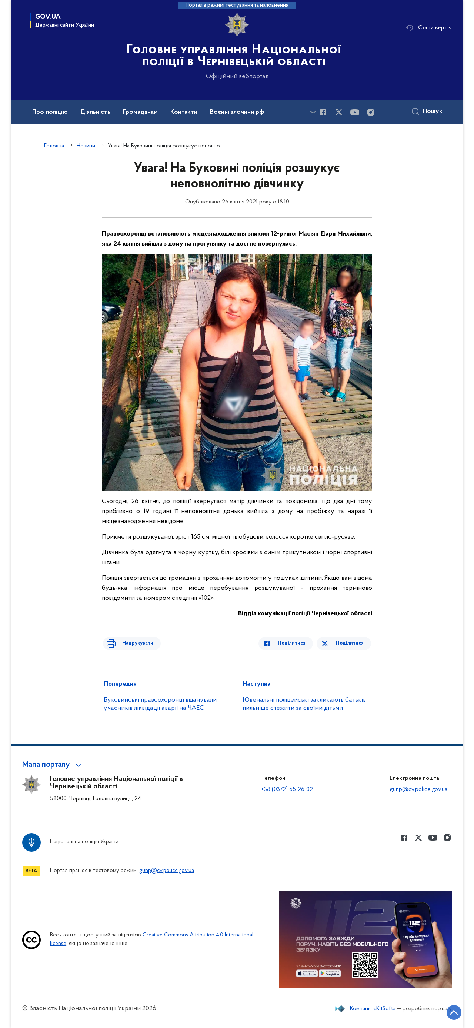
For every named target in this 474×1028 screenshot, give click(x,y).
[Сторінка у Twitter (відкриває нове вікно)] (338, 112)
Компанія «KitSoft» (373, 1009)
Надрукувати (132, 643)
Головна (54, 146)
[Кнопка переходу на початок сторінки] (446, 1011)
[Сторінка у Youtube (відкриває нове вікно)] (354, 112)
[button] (52, 765)
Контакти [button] (183, 112)
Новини (86, 146)
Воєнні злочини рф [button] (237, 112)
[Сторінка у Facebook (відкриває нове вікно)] (322, 112)
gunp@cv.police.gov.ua (418, 789)
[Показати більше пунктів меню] (312, 112)
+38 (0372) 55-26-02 (287, 789)
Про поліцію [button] (50, 112)
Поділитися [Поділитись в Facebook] (297, 643)
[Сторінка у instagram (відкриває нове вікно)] (370, 112)
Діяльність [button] (95, 112)
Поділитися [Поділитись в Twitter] (351, 643)
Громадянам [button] (140, 112)
